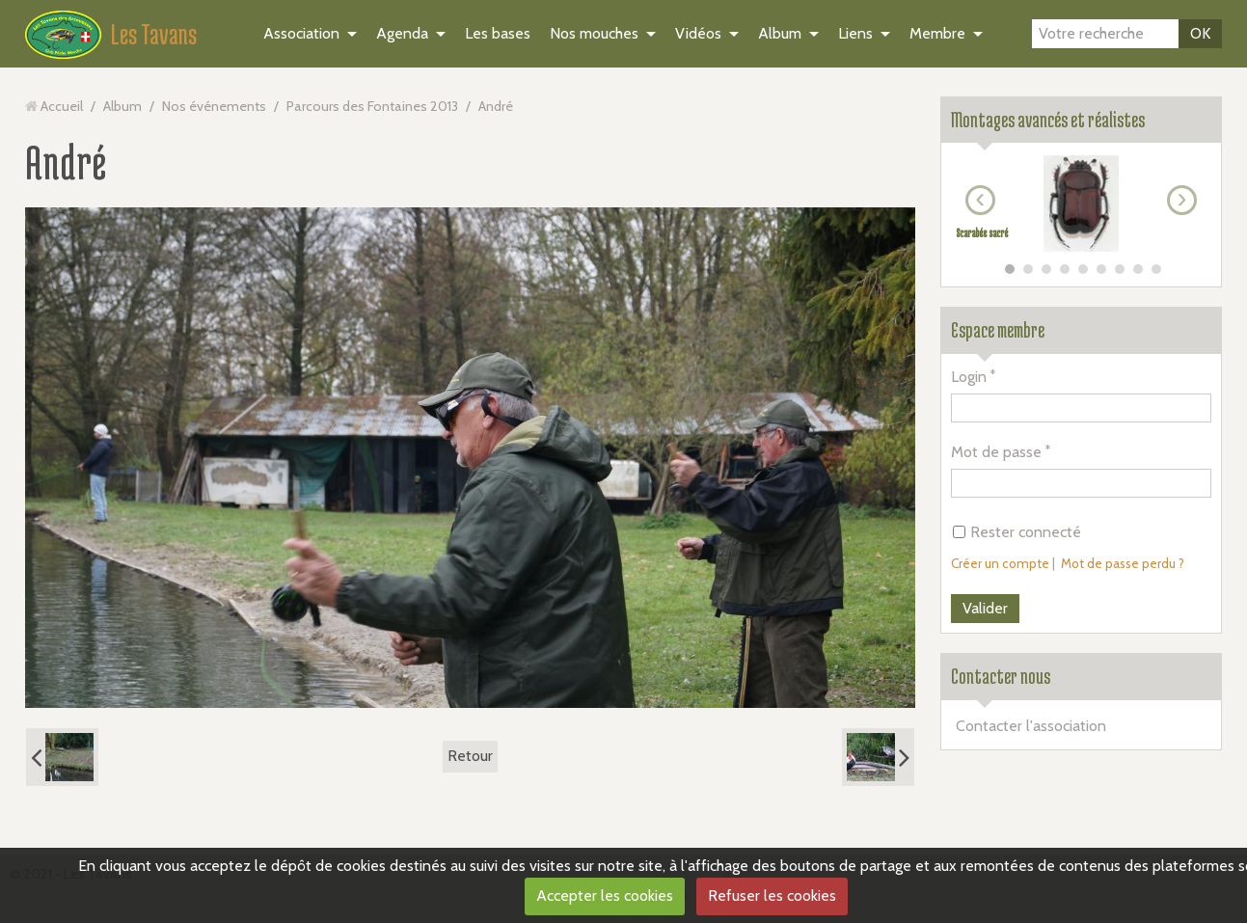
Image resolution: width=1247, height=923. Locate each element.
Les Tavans (154, 33)
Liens (855, 33)
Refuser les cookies (772, 895)
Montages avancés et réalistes (1048, 119)
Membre (937, 33)
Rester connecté (1017, 532)
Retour (470, 756)
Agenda (402, 33)
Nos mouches (594, 33)
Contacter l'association (1031, 726)
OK (1200, 33)
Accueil (62, 106)
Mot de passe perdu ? (1122, 563)
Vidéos (698, 33)
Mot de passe (996, 452)
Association (301, 33)
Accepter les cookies (604, 895)
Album (779, 33)
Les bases (497, 33)
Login (969, 376)
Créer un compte (1000, 563)
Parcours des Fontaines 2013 (372, 106)
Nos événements (214, 106)
